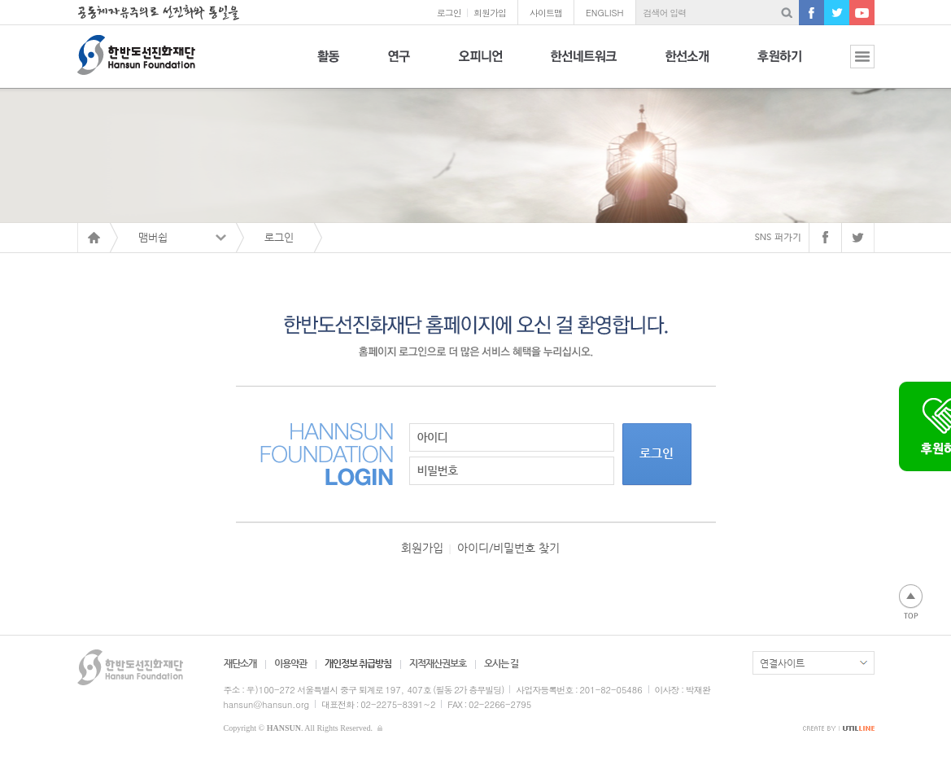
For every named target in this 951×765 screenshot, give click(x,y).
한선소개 (687, 65)
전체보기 (850, 65)
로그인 (449, 13)
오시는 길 (501, 663)
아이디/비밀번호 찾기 (508, 547)
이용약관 (290, 663)
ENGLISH (605, 13)
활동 (328, 65)
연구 (399, 65)
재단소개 (240, 663)
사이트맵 (546, 13)
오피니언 (480, 65)
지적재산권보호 (437, 663)
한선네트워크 (583, 65)
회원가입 (489, 13)
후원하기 (779, 65)
